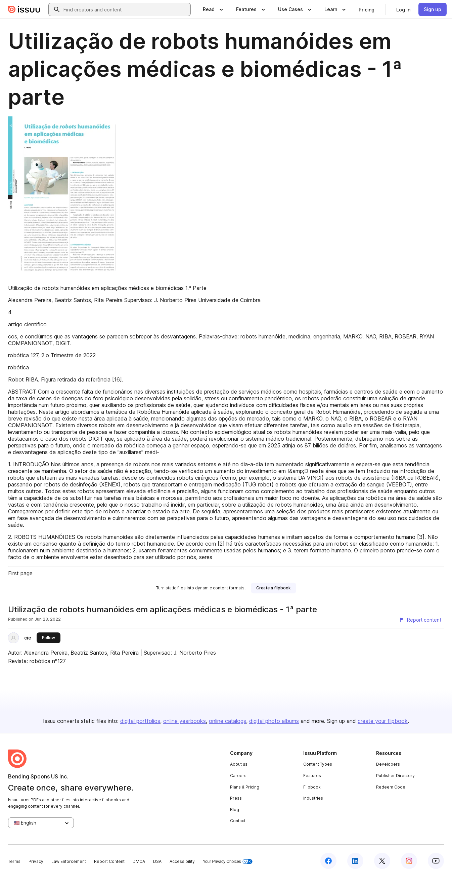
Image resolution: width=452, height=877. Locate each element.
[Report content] (420, 620)
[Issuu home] (24, 9)
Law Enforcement (68, 861)
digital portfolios (140, 721)
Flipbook (312, 787)
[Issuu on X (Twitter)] (382, 861)
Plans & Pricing (244, 787)
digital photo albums (274, 721)
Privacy (36, 861)
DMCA (139, 861)
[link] (366, 9)
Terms (14, 861)
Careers (238, 775)
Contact (237, 820)
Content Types (317, 764)
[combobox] (125, 9)
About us (238, 764)
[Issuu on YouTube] (436, 861)
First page (20, 573)
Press (236, 798)
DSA (157, 861)
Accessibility (182, 861)
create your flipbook (383, 721)
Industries (313, 798)
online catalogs (227, 721)
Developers (388, 764)
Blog (234, 809)
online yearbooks (184, 721)
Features (312, 775)
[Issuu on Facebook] (328, 861)
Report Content (109, 861)
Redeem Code (390, 787)
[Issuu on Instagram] (409, 861)
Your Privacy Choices (228, 861)
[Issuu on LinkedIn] (355, 861)
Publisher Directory (395, 775)
